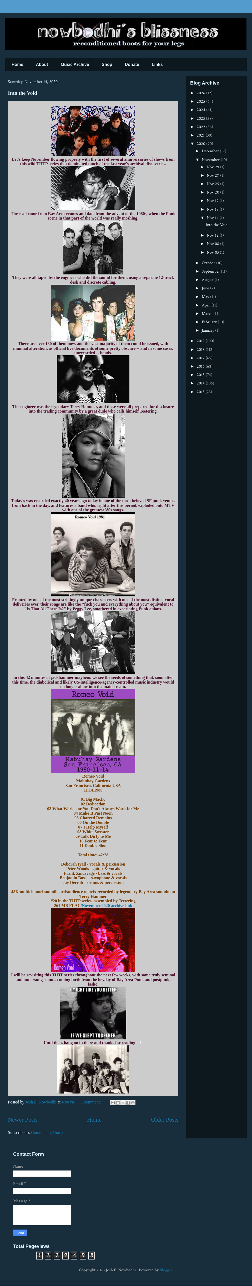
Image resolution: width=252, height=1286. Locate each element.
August (208, 280)
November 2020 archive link (107, 905)
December (211, 151)
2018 (201, 349)
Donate (132, 64)
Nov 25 (213, 184)
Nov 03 (213, 252)
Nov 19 (213, 201)
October (209, 263)
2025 (201, 101)
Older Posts (164, 1119)
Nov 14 (213, 218)
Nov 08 (213, 244)
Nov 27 (213, 175)
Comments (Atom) (47, 1132)
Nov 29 (213, 167)
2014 (201, 383)
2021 (201, 135)
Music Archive (75, 64)
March (208, 313)
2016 (201, 366)
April (206, 305)
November (211, 160)
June (206, 288)
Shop (107, 64)
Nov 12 (213, 235)
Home (17, 64)
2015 (201, 375)
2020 (201, 144)
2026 (201, 93)
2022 (201, 127)
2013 (201, 392)
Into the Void (22, 93)
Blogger (166, 1270)
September (211, 271)
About (42, 64)
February (210, 322)
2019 (201, 341)
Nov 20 (213, 192)
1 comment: (91, 1102)
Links (157, 64)
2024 (201, 110)
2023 (201, 118)
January (208, 330)
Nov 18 (213, 209)
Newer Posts (23, 1119)
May (206, 297)
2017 (201, 358)
